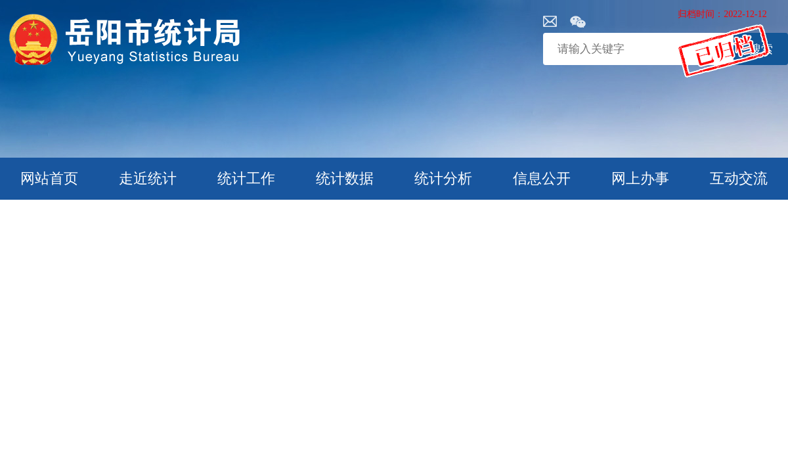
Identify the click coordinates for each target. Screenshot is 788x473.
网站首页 (49, 178)
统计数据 (345, 178)
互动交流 (739, 178)
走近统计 (148, 178)
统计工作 (246, 178)
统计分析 (443, 178)
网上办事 (640, 178)
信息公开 (542, 178)
